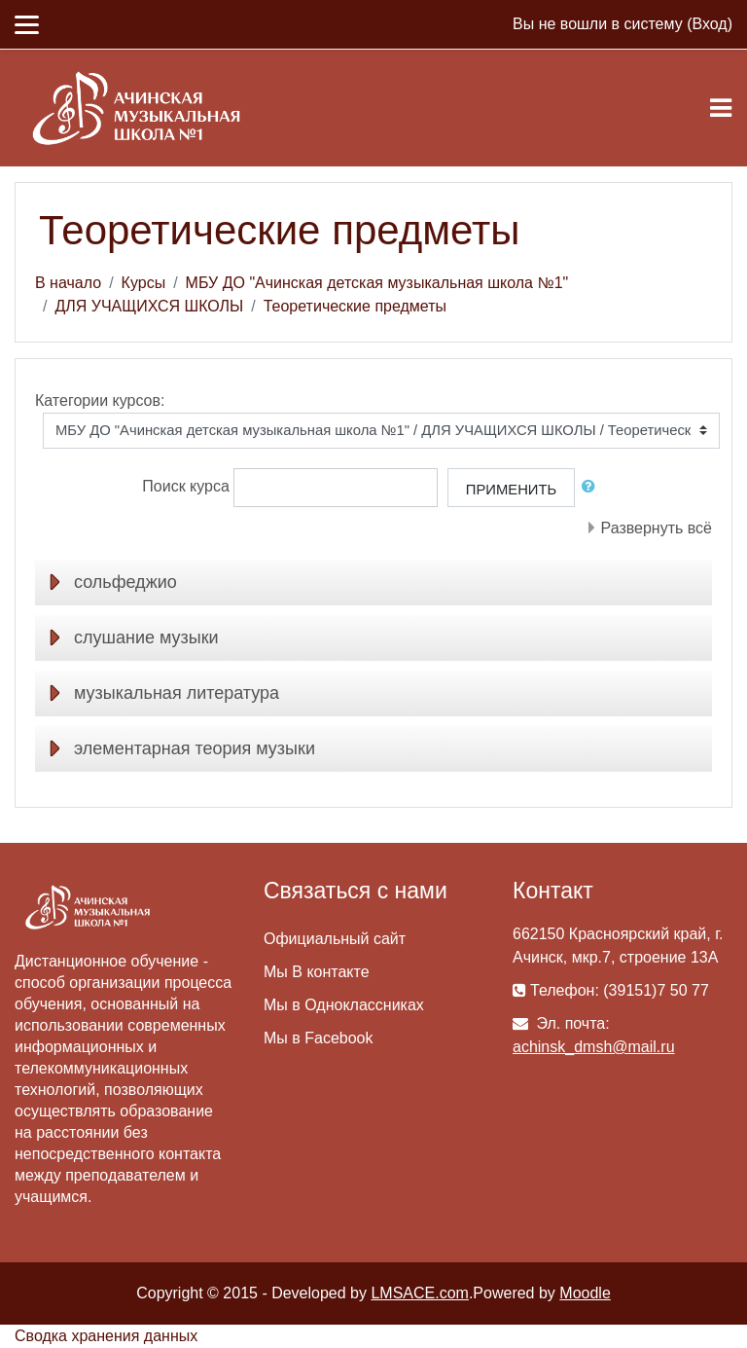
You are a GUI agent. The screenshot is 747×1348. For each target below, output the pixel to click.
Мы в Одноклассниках (344, 1005)
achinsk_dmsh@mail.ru (594, 1046)
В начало (68, 282)
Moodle (584, 1293)
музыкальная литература (176, 693)
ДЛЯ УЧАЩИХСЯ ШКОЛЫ (148, 306)
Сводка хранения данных (106, 1336)
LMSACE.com (419, 1293)
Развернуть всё (656, 528)
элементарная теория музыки (194, 748)
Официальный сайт (335, 938)
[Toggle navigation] (720, 108)
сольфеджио (125, 582)
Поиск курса (186, 486)
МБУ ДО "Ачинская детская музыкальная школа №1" (377, 282)
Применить (511, 489)
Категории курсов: (99, 400)
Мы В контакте (317, 972)
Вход (709, 24)
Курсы (144, 282)
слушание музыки (146, 637)
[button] (592, 486)
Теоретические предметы (355, 306)
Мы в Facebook (318, 1038)
